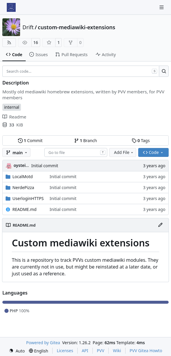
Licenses (65, 350)
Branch (85, 140)
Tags (141, 140)
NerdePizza (23, 187)
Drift (28, 27)
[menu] (17, 351)
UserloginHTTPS (28, 198)
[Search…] (164, 71)
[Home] (11, 7)
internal (11, 107)
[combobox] (75, 152)
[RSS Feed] (9, 42)
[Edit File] (160, 225)
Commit (30, 140)
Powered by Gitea (43, 342)
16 (35, 42)
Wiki (117, 350)
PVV (100, 350)
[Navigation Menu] (162, 7)
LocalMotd (22, 176)
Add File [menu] (124, 152)
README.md (24, 209)
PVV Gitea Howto (146, 350)
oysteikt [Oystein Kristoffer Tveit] (22, 165)
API (85, 350)
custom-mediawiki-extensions (76, 27)
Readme (14, 117)
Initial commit (44, 165)
